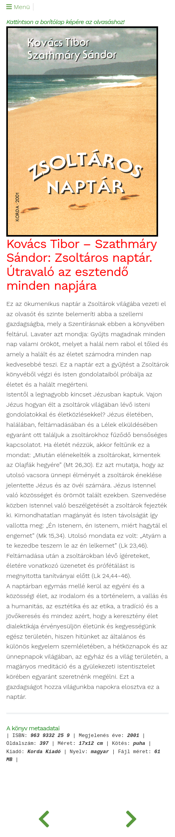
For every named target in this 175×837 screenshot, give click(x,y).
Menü (18, 7)
